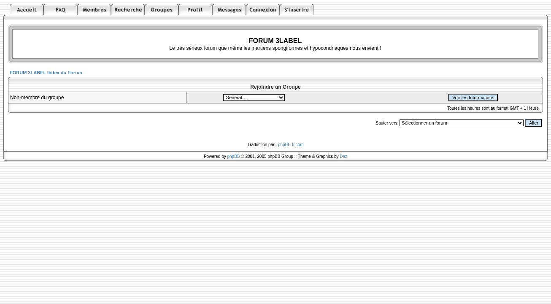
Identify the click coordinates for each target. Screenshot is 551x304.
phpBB (233, 156)
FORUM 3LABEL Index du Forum (46, 72)
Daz (343, 156)
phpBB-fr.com (291, 144)
